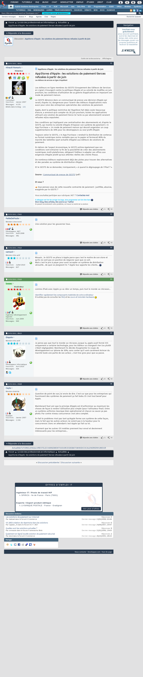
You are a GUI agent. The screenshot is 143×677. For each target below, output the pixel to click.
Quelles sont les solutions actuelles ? (21, 528)
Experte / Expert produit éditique (33, 503)
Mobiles (127, 7)
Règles (53, 17)
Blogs (45, 2)
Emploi (79, 2)
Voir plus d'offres (91, 509)
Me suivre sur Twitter (64, 202)
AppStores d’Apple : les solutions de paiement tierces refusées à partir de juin (57, 39)
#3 (111, 248)
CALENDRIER (91, 448)
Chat (54, 2)
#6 (111, 384)
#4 (111, 279)
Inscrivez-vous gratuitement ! (56, 13)
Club (108, 2)
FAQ (37, 2)
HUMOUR (111, 10)
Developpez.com (94, 552)
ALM (55, 7)
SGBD (111, 7)
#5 (111, 333)
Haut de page (107, 552)
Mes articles (49, 202)
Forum (11, 22)
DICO (102, 10)
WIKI (96, 10)
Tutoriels (26, 2)
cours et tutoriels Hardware (82, 297)
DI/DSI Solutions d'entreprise (26, 7)
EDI (89, 7)
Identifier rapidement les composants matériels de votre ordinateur (64, 295)
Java (72, 7)
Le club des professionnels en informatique (36, 22)
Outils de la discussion (90, 59)
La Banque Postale (31, 506)
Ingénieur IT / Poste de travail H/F (34, 493)
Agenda (39, 17)
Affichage (106, 59)
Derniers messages (9, 17)
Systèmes (138, 7)
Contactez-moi (82, 195)
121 (24, 107)
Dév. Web (81, 7)
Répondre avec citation (89, 209)
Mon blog (39, 202)
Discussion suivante (70, 462)
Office (119, 7)
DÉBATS (88, 10)
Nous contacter (80, 552)
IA (50, 7)
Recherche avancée (134, 17)
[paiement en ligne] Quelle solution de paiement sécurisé (30, 534)
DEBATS (73, 448)
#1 (111, 63)
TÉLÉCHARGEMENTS (63, 10)
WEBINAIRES (38, 10)
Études (90, 2)
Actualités (62, 22)
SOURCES (78, 10)
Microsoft (64, 7)
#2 (111, 214)
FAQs (33, 448)
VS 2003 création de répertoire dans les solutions (27, 523)
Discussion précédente (48, 462)
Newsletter (66, 2)
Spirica (25, 495)
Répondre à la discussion (18, 33)
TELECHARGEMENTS (51, 448)
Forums (14, 2)
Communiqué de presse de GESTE (59, 174)
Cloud (43, 7)
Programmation (100, 7)
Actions (21, 17)
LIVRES (49, 10)
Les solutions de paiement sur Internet (22, 517)
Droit (100, 2)
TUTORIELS (20, 10)
